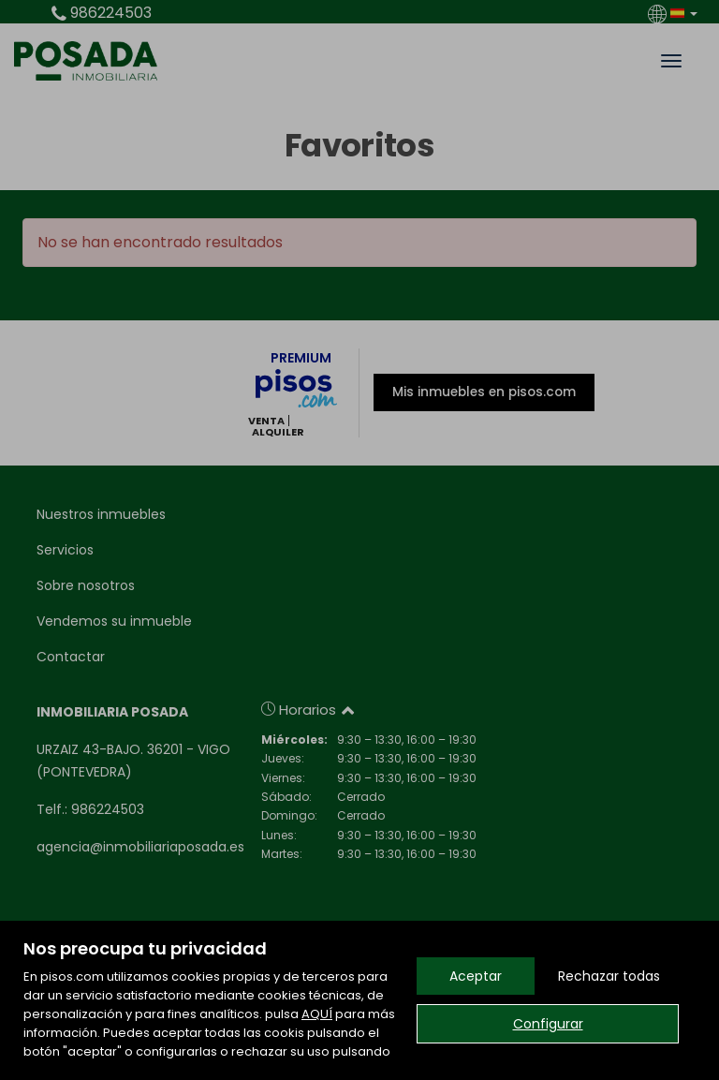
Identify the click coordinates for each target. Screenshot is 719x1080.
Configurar (548, 1023)
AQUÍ (316, 1014)
